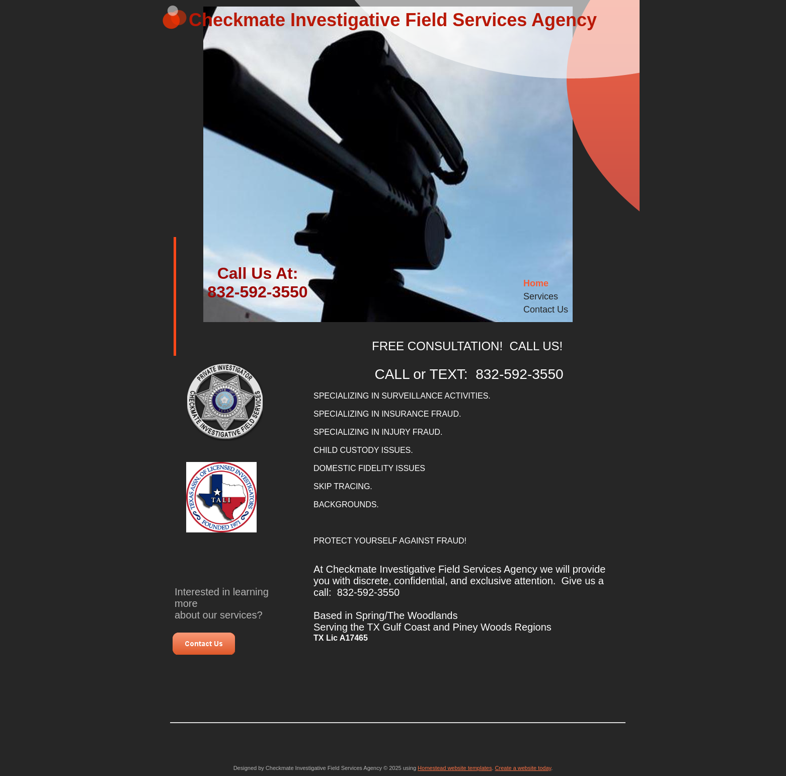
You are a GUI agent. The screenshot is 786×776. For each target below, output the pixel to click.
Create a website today (523, 768)
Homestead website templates (455, 768)
